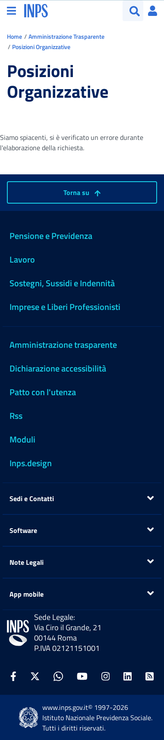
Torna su (82, 192)
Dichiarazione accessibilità (57, 368)
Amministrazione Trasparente (66, 36)
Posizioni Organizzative (41, 46)
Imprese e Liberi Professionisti (64, 306)
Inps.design (30, 463)
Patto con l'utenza (42, 392)
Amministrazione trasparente (63, 344)
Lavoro (22, 259)
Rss (15, 415)
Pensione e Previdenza (50, 235)
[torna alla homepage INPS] (36, 10)
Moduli (22, 439)
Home (14, 36)
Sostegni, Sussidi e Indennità (62, 283)
